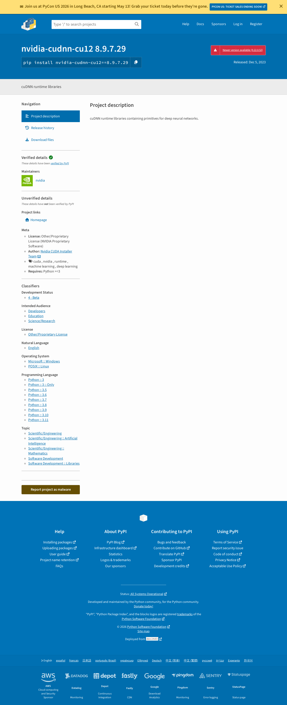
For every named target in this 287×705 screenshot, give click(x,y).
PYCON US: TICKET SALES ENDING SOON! (237, 7)
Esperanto (234, 661)
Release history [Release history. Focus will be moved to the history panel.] (39, 127)
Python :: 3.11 (38, 419)
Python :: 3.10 (38, 415)
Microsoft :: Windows (44, 361)
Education (35, 316)
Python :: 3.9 (37, 409)
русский (207, 661)
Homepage (36, 219)
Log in (238, 24)
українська (126, 661)
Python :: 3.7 (37, 399)
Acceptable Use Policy (225, 566)
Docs (200, 24)
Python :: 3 (36, 379)
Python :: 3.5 (37, 389)
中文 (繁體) (191, 661)
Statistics (115, 554)
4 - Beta (33, 297)
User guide (58, 554)
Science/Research (41, 320)
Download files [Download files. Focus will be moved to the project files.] (39, 139)
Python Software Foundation (141, 619)
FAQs (59, 566)
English (33, 347)
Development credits (169, 566)
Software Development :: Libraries (54, 463)
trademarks (185, 614)
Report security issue (227, 548)
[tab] (51, 116)
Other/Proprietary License (47, 334)
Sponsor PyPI (171, 560)
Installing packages (57, 542)
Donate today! (143, 606)
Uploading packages (57, 548)
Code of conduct (225, 554)
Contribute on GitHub (170, 548)
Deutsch (157, 661)
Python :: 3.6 (37, 394)
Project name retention (57, 560)
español (60, 661)
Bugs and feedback (171, 542)
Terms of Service (225, 542)
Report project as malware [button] (51, 489)
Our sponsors (115, 566)
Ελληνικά (142, 661)
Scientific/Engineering (45, 433)
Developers (36, 311)
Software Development (45, 458)
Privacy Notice (225, 560)
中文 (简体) (173, 661)
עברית (220, 661)
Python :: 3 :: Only (41, 384)
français (73, 661)
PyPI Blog (114, 542)
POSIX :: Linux (38, 366)
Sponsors (218, 24)
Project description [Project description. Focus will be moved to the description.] (42, 116)
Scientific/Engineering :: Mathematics (46, 451)
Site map (143, 631)
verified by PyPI (60, 163)
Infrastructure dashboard (113, 548)
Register (256, 24)
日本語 (87, 661)
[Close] (281, 6)
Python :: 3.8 (37, 404)
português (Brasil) (105, 661)
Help (185, 24)
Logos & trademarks (115, 560)
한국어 (248, 661)
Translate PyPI (169, 554)
